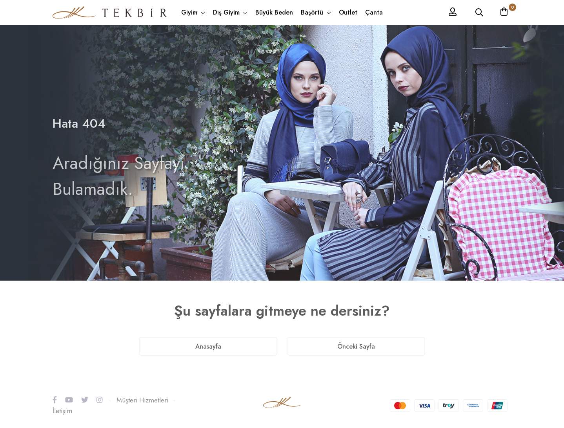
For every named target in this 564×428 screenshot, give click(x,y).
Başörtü (313, 12)
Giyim (190, 12)
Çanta (374, 12)
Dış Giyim (227, 12)
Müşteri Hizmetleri (142, 400)
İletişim (62, 410)
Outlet (348, 12)
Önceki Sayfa (356, 346)
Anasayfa (208, 346)
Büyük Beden (274, 12)
